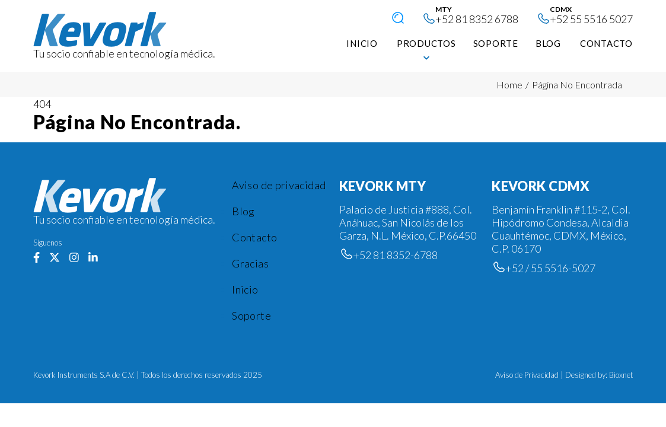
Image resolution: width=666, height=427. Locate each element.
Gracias (250, 263)
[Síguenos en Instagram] (74, 258)
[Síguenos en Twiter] (54, 258)
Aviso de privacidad (279, 185)
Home (509, 84)
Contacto (254, 237)
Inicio (245, 289)
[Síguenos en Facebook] (36, 258)
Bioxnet (621, 375)
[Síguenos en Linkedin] (93, 258)
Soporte (251, 315)
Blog (243, 211)
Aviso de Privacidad (527, 375)
